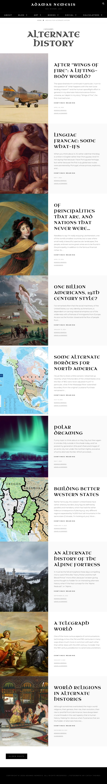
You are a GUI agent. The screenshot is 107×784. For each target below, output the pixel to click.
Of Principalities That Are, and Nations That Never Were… (74, 217)
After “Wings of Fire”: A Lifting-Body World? (76, 70)
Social (69, 15)
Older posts (16, 756)
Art (36, 15)
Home (39, 20)
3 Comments (58, 736)
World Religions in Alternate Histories (77, 693)
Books (52, 15)
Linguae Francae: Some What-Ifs (75, 140)
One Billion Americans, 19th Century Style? (77, 292)
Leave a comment (60, 113)
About (8, 15)
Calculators (91, 15)
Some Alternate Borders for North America (77, 362)
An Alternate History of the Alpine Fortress (77, 558)
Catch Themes (93, 775)
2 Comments (58, 265)
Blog (21, 15)
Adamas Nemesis (53, 5)
